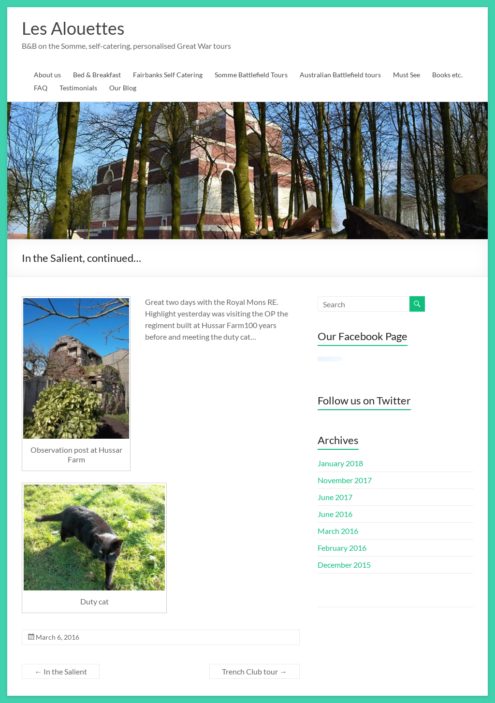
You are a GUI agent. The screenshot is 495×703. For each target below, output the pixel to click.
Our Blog (122, 88)
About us (47, 75)
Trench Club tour (254, 671)
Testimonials (78, 88)
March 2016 (338, 530)
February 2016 (342, 547)
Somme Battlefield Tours (251, 75)
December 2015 (344, 564)
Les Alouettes (73, 28)
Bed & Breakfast (97, 75)
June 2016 (335, 513)
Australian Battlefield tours (340, 75)
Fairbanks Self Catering (168, 75)
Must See (406, 75)
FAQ (40, 88)
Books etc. (447, 75)
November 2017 (345, 480)
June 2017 (335, 497)
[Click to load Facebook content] (330, 359)
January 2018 (340, 463)
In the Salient (60, 671)
